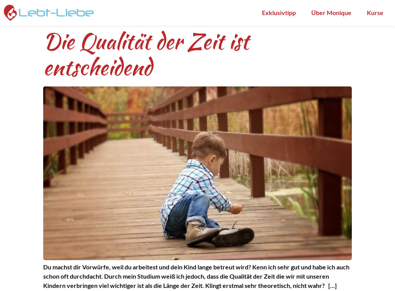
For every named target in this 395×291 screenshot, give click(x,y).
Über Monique (331, 12)
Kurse (375, 12)
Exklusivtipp (279, 12)
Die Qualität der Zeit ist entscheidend (146, 54)
